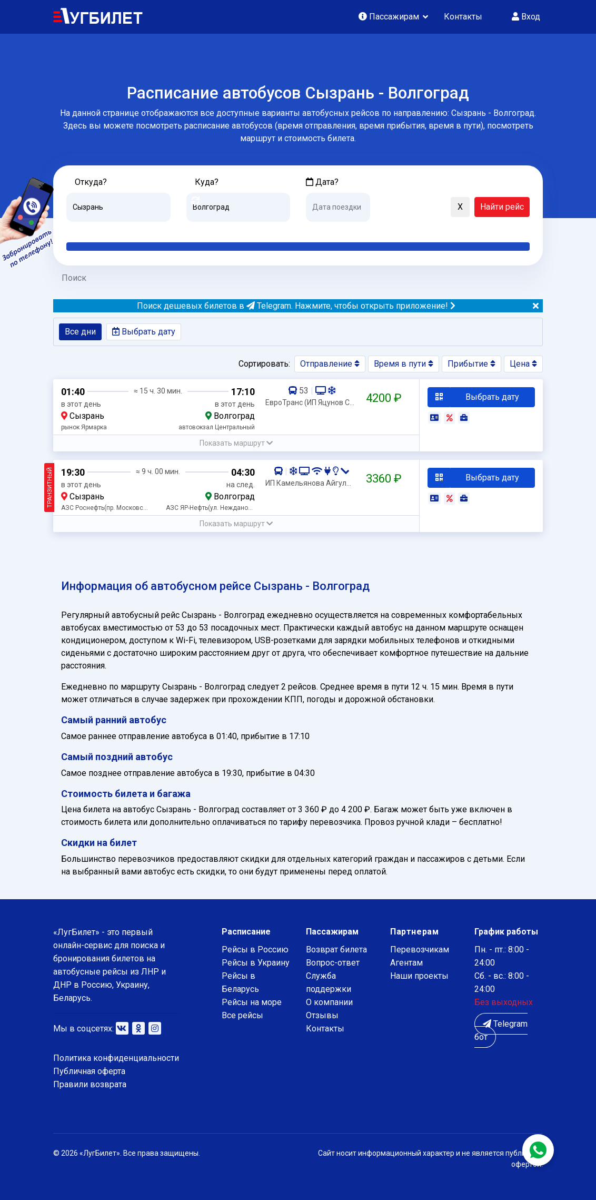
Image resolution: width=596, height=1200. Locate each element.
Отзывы (322, 1015)
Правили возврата (89, 1084)
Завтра (348, 229)
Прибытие (471, 364)
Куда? (206, 182)
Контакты (463, 17)
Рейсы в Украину (256, 963)
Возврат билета (336, 950)
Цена (523, 364)
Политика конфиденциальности (116, 1058)
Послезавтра (393, 229)
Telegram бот (501, 1030)
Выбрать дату (143, 332)
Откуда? (91, 182)
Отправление (330, 364)
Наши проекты (419, 976)
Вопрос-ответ (333, 963)
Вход (526, 17)
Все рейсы (242, 1015)
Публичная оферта (89, 1071)
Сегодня (321, 229)
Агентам (406, 963)
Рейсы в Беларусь (240, 982)
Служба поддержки (328, 982)
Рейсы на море (252, 1002)
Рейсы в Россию (255, 950)
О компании (329, 1002)
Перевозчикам (419, 950)
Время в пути (403, 364)
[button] (383, 207)
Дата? (322, 182)
